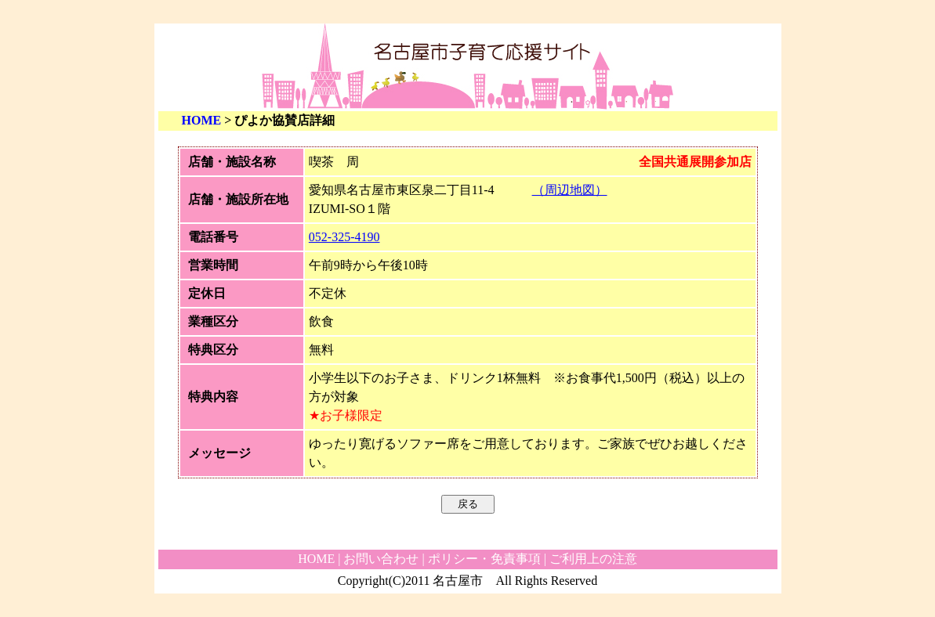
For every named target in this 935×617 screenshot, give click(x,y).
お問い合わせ (381, 558)
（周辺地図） (569, 190)
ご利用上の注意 (593, 558)
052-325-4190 (344, 237)
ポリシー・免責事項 (484, 558)
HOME (202, 120)
